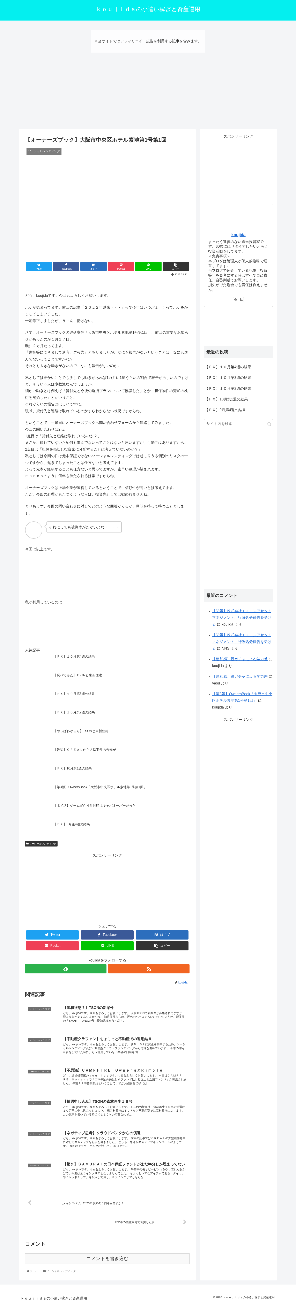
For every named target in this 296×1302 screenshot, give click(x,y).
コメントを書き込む (107, 1258)
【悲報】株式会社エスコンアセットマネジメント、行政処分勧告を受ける (241, 617)
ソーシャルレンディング (41, 843)
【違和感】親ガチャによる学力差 (240, 659)
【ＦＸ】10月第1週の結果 (226, 399)
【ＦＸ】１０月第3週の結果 (228, 378)
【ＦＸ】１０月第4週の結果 (228, 367)
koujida (238, 234)
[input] (238, 423)
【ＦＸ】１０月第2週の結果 (228, 388)
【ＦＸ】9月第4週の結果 (225, 410)
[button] (269, 424)
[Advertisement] (148, 95)
